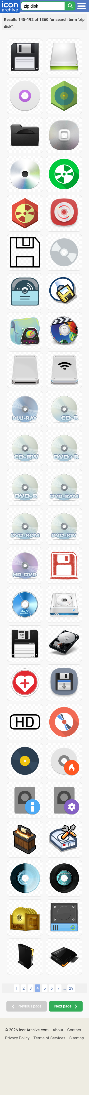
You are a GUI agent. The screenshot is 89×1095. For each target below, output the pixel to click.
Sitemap (76, 1038)
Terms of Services (49, 1038)
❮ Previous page (27, 1006)
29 (71, 988)
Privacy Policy (17, 1038)
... (64, 988)
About (58, 1029)
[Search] (70, 5)
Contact (74, 1029)
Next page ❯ (65, 1006)
